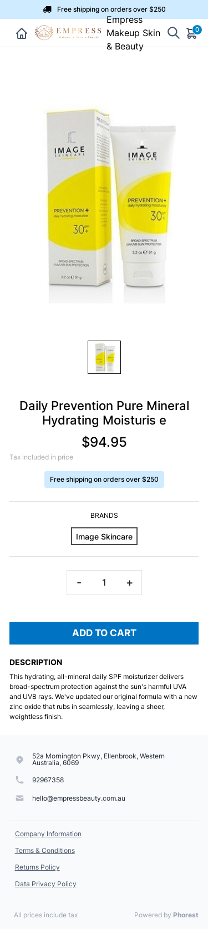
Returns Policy (37, 867)
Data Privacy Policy (46, 884)
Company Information (48, 834)
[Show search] (173, 33)
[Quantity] (104, 582)
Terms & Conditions (45, 850)
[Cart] (192, 33)
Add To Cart (104, 632)
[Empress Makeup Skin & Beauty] (68, 33)
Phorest (186, 915)
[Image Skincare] (104, 536)
